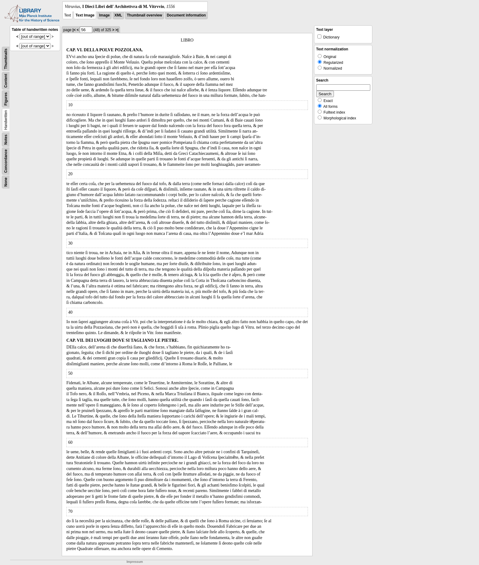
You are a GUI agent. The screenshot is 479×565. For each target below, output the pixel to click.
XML (118, 15)
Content (6, 81)
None (6, 182)
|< (73, 30)
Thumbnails (6, 59)
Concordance (6, 161)
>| (116, 30)
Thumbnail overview (144, 15)
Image (104, 15)
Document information (186, 15)
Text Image (84, 15)
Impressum (134, 561)
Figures (6, 98)
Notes (6, 139)
